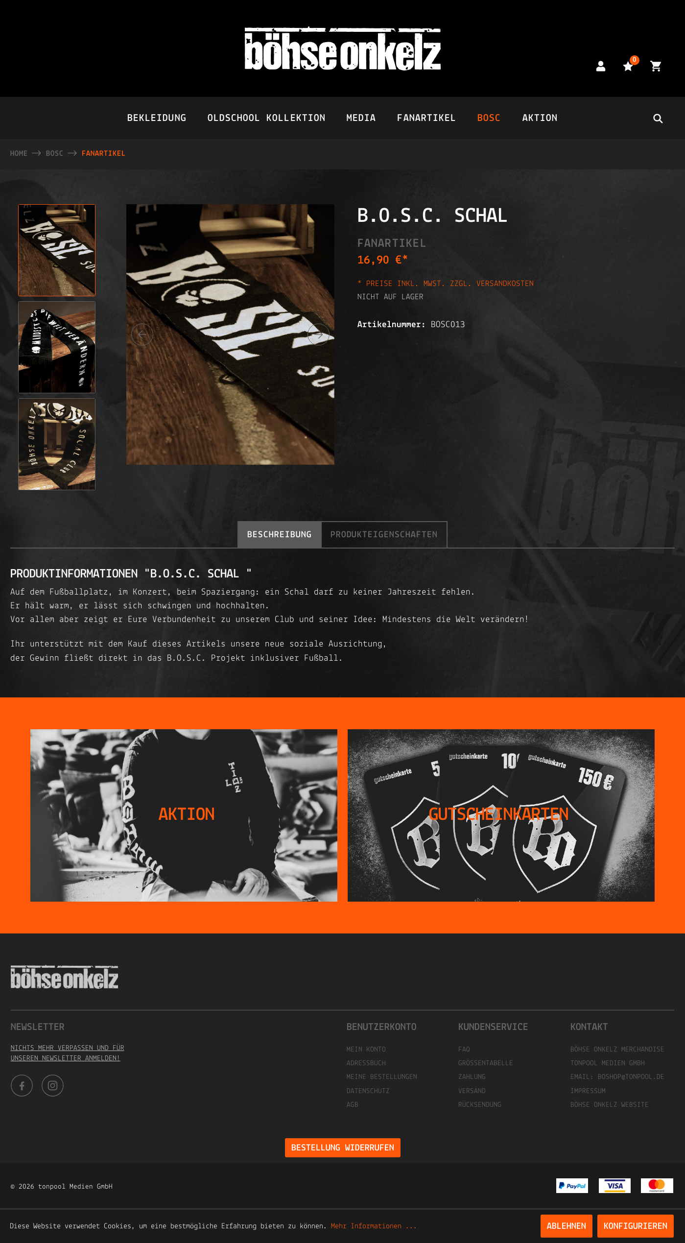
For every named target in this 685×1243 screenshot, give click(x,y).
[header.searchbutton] (657, 118)
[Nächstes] (318, 335)
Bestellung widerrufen (342, 1148)
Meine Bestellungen (382, 1077)
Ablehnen (566, 1226)
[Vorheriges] (142, 335)
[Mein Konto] (601, 65)
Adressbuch (366, 1063)
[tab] (279, 534)
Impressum (588, 1091)
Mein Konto (366, 1049)
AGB (352, 1105)
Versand (472, 1091)
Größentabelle (485, 1063)
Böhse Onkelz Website (609, 1105)
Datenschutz (368, 1091)
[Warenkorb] (655, 65)
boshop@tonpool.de (631, 1077)
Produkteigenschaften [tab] (384, 535)
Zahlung (472, 1077)
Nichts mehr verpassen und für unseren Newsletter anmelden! (67, 1054)
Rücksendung (479, 1105)
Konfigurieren (635, 1226)
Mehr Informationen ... (374, 1226)
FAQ (464, 1049)
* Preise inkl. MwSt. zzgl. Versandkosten (445, 284)
